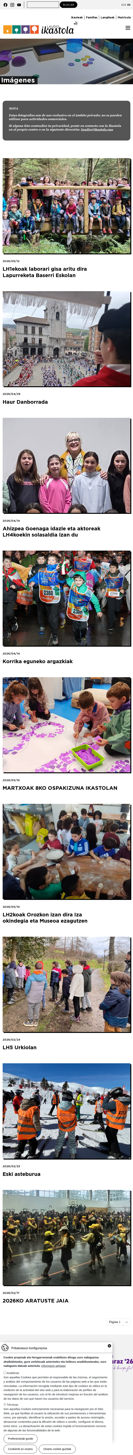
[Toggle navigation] (128, 27)
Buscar (68, 4)
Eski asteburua (22, 1174)
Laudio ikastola (40, 27)
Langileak (108, 17)
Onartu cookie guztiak (57, 1448)
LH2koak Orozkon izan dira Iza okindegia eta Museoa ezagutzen (45, 918)
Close (109, 1346)
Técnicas (12, 1404)
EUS (123, 4)
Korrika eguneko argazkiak (38, 661)
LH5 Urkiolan (20, 1047)
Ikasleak (77, 17)
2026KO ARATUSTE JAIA (36, 1301)
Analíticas (13, 1373)
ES (128, 4)
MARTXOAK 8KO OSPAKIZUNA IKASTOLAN (60, 788)
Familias (92, 17)
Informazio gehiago (53, 1365)
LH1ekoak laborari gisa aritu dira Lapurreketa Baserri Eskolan (45, 272)
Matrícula (124, 17)
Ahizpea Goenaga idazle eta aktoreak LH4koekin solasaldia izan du (51, 531)
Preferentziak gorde (20, 1438)
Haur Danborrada (25, 402)
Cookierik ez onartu (20, 1448)
